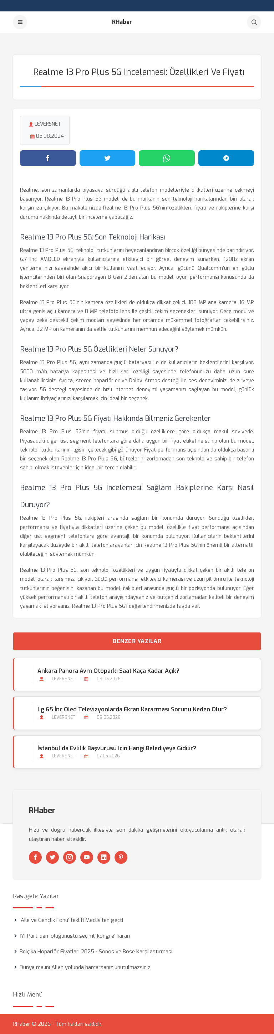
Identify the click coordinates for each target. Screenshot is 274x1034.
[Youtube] (86, 857)
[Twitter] (52, 857)
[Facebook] (35, 857)
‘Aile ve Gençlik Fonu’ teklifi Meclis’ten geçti (71, 920)
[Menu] (20, 22)
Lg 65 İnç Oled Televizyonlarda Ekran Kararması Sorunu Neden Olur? (132, 709)
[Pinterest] (121, 857)
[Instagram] (69, 857)
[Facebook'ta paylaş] (48, 158)
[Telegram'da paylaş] (226, 158)
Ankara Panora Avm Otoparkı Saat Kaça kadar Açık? (108, 671)
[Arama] (254, 22)
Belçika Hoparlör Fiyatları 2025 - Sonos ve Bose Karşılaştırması (96, 951)
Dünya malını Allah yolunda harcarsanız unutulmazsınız (85, 967)
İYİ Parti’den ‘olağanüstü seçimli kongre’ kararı (75, 935)
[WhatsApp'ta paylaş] (167, 158)
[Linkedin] (103, 857)
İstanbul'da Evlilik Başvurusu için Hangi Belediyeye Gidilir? (116, 748)
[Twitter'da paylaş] (108, 158)
